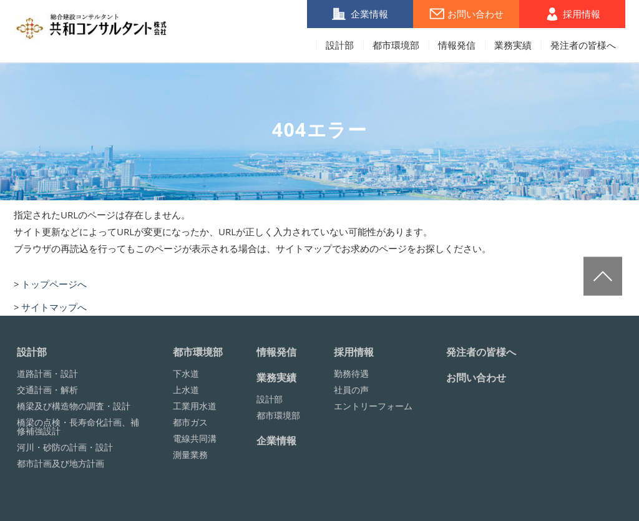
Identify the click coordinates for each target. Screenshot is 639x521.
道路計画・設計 (47, 373)
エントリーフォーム (373, 406)
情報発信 (457, 46)
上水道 (186, 390)
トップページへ (54, 284)
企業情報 (369, 13)
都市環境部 (396, 46)
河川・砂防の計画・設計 (65, 447)
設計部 (340, 46)
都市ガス (190, 422)
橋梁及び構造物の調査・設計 (73, 406)
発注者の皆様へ (583, 46)
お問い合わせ (475, 13)
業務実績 (513, 46)
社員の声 (351, 390)
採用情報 (581, 13)
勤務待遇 (351, 373)
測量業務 (190, 454)
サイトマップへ (54, 307)
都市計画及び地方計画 (60, 463)
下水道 (186, 373)
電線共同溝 (195, 438)
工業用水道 (195, 406)
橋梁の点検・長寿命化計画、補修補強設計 (78, 427)
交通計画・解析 (47, 390)
